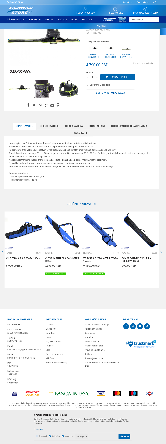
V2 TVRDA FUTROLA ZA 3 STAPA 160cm (62, 290)
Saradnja (50, 364)
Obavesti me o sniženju (143, 94)
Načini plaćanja (92, 372)
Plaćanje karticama (94, 376)
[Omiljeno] (155, 3)
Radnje (49, 376)
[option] (43, 71)
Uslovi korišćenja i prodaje (97, 355)
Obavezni (43, 436)
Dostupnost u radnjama (110, 124)
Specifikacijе (49, 157)
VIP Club (50, 389)
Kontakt (49, 368)
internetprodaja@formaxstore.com (24, 380)
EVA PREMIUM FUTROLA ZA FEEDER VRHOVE (136, 290)
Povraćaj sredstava (94, 389)
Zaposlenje (51, 360)
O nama (50, 355)
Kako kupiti (81, 163)
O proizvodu (24, 157)
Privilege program (54, 385)
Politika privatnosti (93, 360)
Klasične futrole (16, 33)
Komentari (97, 157)
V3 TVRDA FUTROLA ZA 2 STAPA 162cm (100, 290)
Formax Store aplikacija (57, 393)
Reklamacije (90, 385)
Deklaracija (74, 157)
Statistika (56, 436)
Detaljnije (38, 429)
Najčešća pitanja (54, 372)
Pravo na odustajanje (95, 381)
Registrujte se (143, 2)
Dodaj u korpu (120, 108)
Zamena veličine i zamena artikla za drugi (102, 395)
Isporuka (89, 368)
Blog (48, 381)
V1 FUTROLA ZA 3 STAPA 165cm (23, 289)
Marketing (69, 436)
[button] (144, 19)
